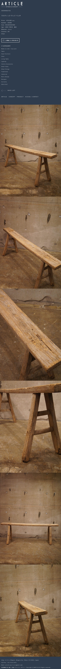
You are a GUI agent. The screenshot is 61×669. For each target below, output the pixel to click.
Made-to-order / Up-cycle (9, 48)
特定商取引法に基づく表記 (7, 667)
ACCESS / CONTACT (32, 96)
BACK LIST (11, 90)
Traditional (4, 71)
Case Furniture (5, 53)
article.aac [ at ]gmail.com (13, 665)
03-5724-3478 (12, 662)
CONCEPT (12, 96)
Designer (4, 79)
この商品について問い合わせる (11, 40)
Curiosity (4, 81)
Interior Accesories (7, 64)
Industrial (4, 74)
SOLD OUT (4, 84)
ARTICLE (4, 96)
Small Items (5, 66)
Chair (3, 33)
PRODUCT (20, 96)
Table (3, 51)
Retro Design (5, 76)
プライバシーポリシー (20, 667)
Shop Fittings (5, 69)
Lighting (3, 61)
